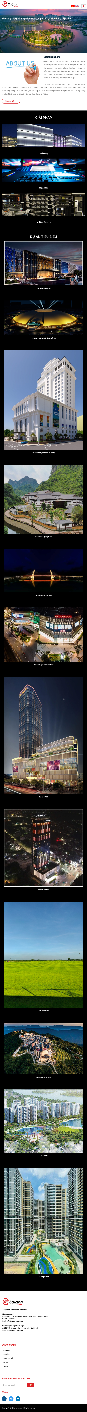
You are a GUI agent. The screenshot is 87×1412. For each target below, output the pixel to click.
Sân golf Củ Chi (44, 1011)
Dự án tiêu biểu (8, 1358)
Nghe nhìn (43, 188)
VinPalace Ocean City (43, 288)
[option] (43, 31)
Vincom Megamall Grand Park (43, 665)
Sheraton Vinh (43, 797)
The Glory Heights (43, 1277)
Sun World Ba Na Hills (43, 1077)
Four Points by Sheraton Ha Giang (43, 453)
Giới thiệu (6, 1350)
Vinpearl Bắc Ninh (43, 890)
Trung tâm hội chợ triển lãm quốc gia (44, 338)
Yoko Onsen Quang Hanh (43, 537)
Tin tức (5, 1362)
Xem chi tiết (10, 101)
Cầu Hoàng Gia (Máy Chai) (43, 595)
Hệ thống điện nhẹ (43, 222)
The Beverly (43, 1156)
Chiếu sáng (43, 153)
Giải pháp (6, 1354)
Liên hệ (5, 1366)
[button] (83, 6)
